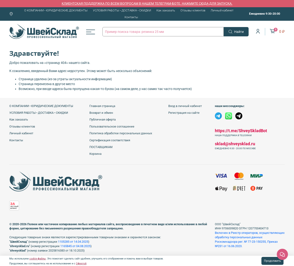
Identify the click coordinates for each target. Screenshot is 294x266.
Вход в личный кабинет (185, 106)
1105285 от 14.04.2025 (73, 241)
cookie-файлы (37, 258)
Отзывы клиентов (192, 10)
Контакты (131, 17)
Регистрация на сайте (183, 112)
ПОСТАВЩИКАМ (100, 147)
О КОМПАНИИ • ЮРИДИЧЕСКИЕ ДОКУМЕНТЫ (56, 10)
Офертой (81, 263)
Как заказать (165, 10)
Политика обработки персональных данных (120, 133)
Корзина (95, 153)
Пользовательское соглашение (111, 126)
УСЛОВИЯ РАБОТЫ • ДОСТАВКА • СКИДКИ (122, 10)
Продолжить (272, 261)
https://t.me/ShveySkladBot (241, 130)
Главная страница (102, 106)
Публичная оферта (102, 119)
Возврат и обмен (101, 112)
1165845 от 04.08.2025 (75, 246)
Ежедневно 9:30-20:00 (264, 13)
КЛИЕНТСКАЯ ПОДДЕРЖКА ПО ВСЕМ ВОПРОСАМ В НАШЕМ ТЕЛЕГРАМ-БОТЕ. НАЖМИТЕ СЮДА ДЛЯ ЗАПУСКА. (147, 3)
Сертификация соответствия (109, 140)
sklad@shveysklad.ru (235, 143)
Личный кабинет (222, 10)
